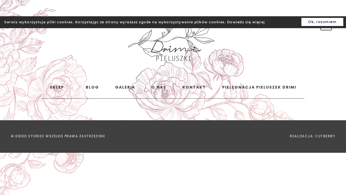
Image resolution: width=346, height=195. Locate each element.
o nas (158, 87)
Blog (92, 87)
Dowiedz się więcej (246, 22)
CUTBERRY (325, 136)
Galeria (125, 87)
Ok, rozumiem (322, 22)
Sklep (57, 87)
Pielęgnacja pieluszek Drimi (259, 87)
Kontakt (194, 87)
